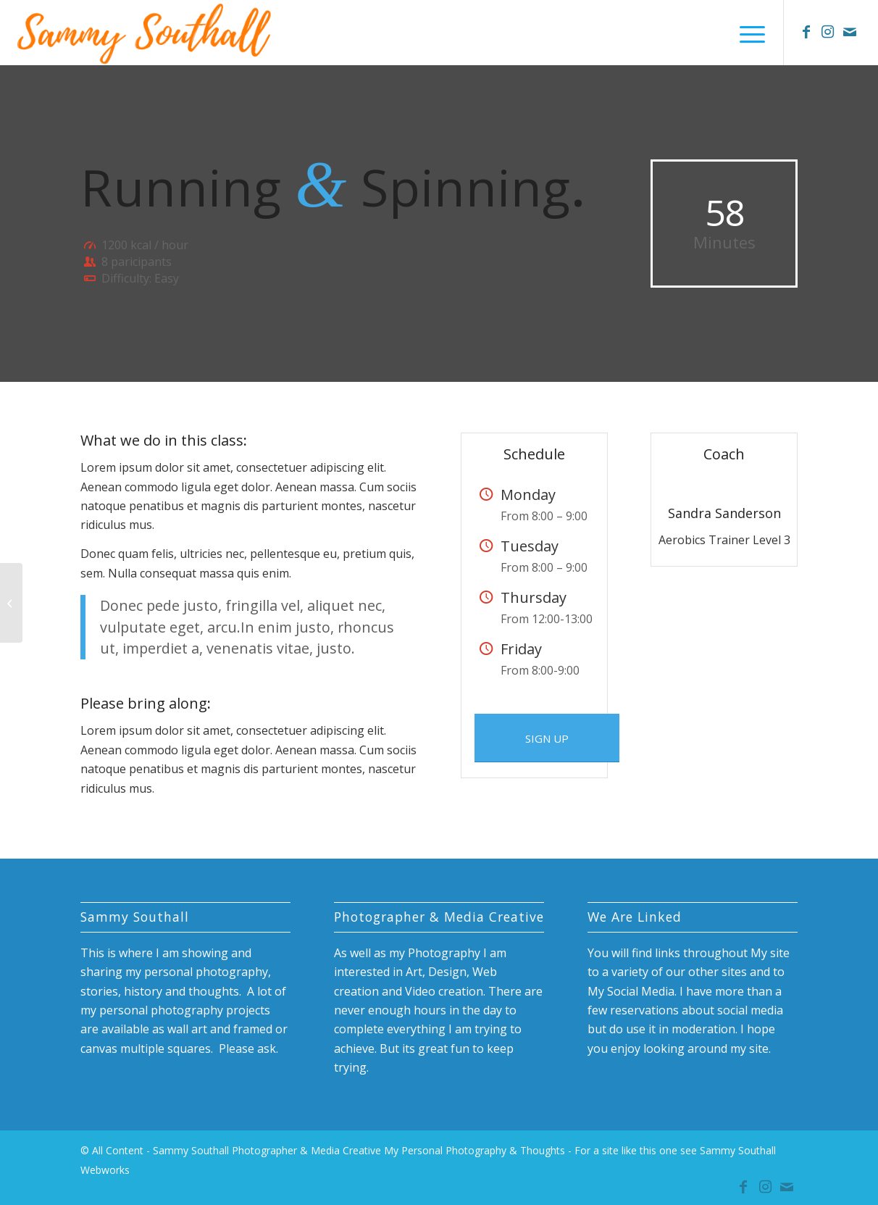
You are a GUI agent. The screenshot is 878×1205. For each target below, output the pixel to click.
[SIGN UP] (546, 738)
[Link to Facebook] (806, 32)
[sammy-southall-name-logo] (145, 32)
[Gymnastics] (11, 603)
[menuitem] (747, 32)
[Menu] (747, 32)
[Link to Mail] (850, 32)
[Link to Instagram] (828, 32)
